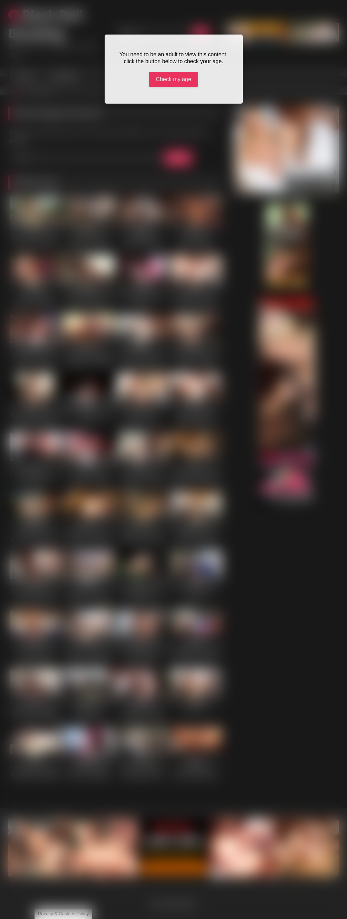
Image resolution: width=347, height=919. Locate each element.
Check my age (173, 79)
